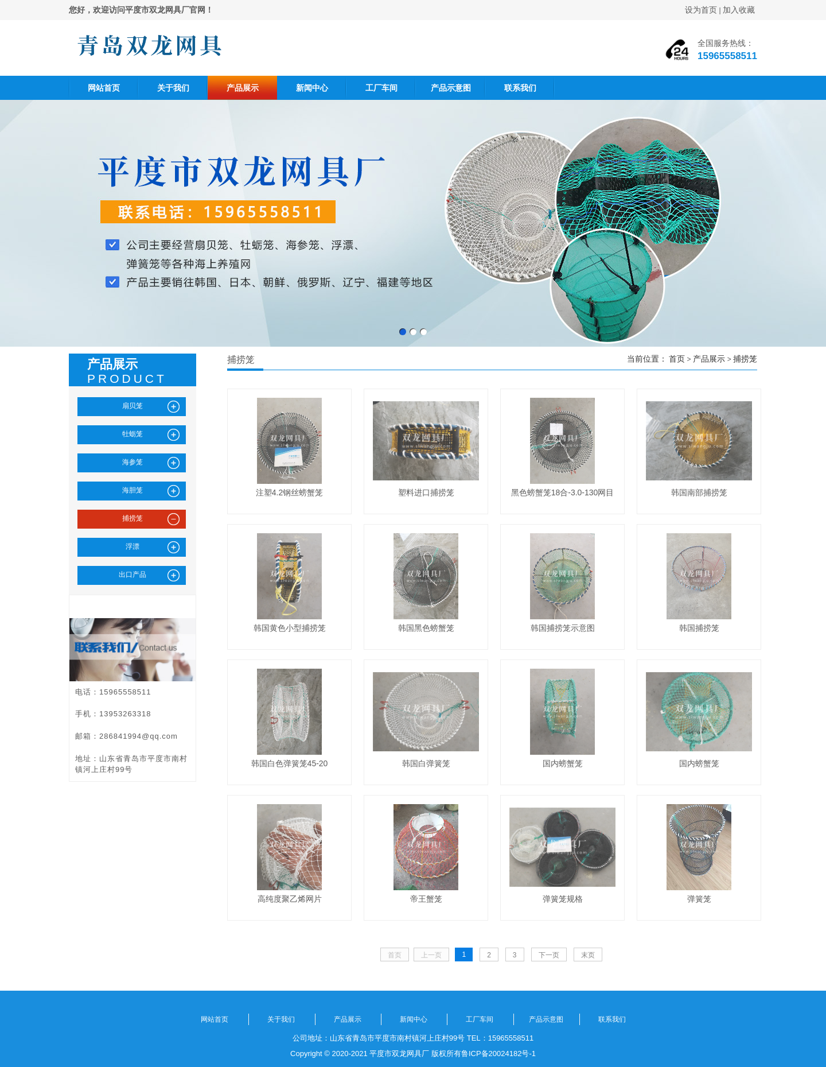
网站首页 (104, 87)
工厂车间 (381, 87)
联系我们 (520, 87)
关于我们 (173, 87)
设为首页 (701, 9)
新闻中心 (312, 87)
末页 (588, 955)
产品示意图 (451, 87)
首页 (677, 358)
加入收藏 (739, 9)
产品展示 (243, 87)
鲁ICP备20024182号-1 (498, 1053)
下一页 (549, 955)
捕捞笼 (745, 358)
